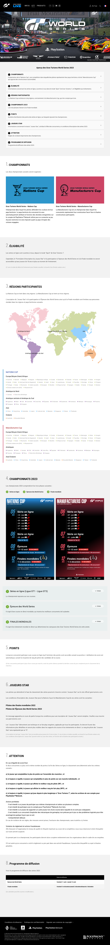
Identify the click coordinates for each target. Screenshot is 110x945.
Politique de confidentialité (34, 922)
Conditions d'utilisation (13, 922)
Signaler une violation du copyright (59, 922)
